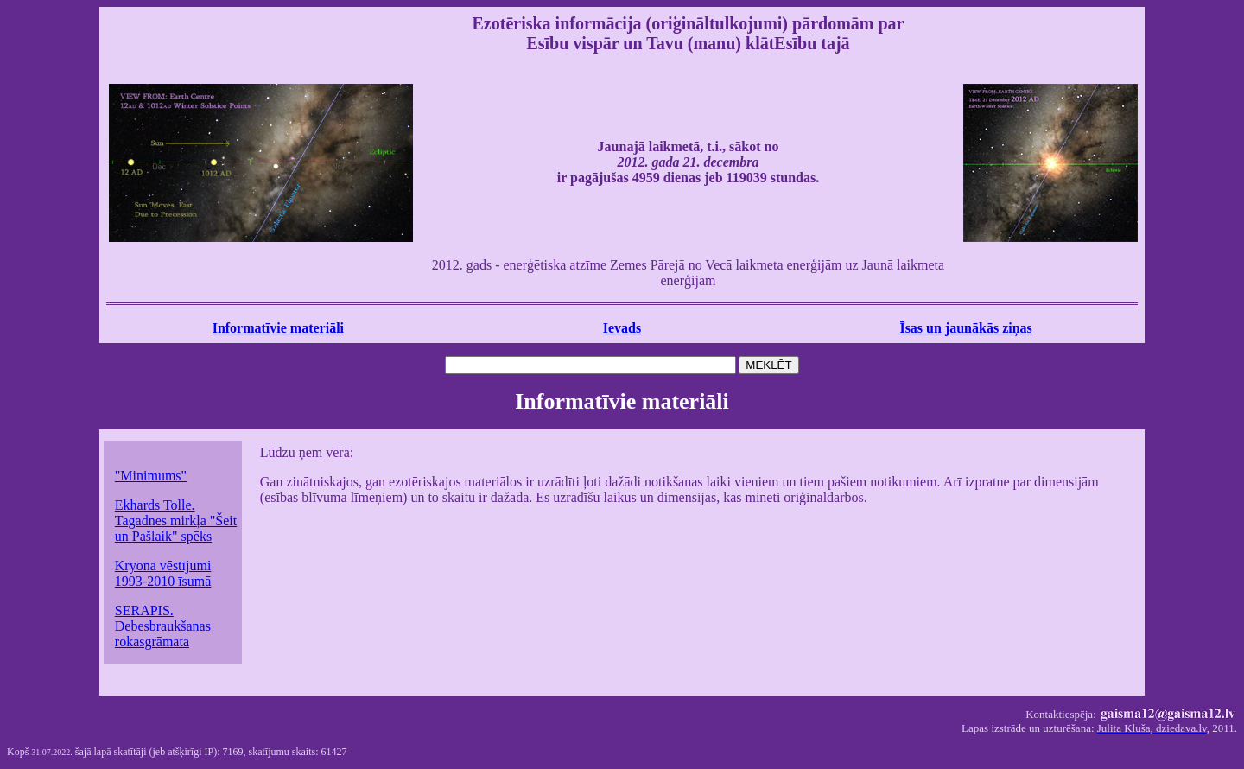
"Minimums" (151, 475)
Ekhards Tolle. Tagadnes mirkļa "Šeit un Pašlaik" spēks (176, 520)
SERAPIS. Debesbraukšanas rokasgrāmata (163, 626)
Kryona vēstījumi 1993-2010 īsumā (163, 573)
